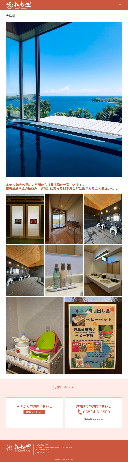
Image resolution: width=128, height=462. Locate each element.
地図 (70, 447)
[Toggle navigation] (120, 5)
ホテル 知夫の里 (67, 459)
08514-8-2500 (96, 411)
